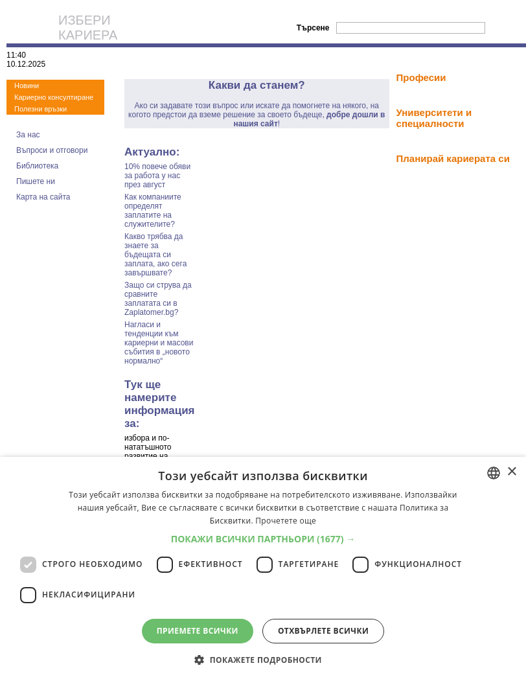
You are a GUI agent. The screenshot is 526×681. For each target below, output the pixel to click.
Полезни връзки (40, 109)
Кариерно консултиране (53, 97)
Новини (26, 85)
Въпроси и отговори (51, 150)
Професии (421, 77)
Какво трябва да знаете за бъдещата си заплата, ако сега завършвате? (155, 254)
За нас (28, 134)
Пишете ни (35, 181)
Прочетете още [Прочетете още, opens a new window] (285, 520)
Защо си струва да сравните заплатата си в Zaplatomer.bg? (158, 299)
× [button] (511, 472)
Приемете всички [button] (197, 630)
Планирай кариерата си (453, 158)
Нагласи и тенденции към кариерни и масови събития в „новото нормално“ (158, 342)
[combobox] (493, 473)
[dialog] (263, 569)
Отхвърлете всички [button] (323, 630)
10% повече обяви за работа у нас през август (157, 175)
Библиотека (37, 165)
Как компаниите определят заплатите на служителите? (152, 210)
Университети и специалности (434, 118)
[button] (263, 539)
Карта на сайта (43, 197)
